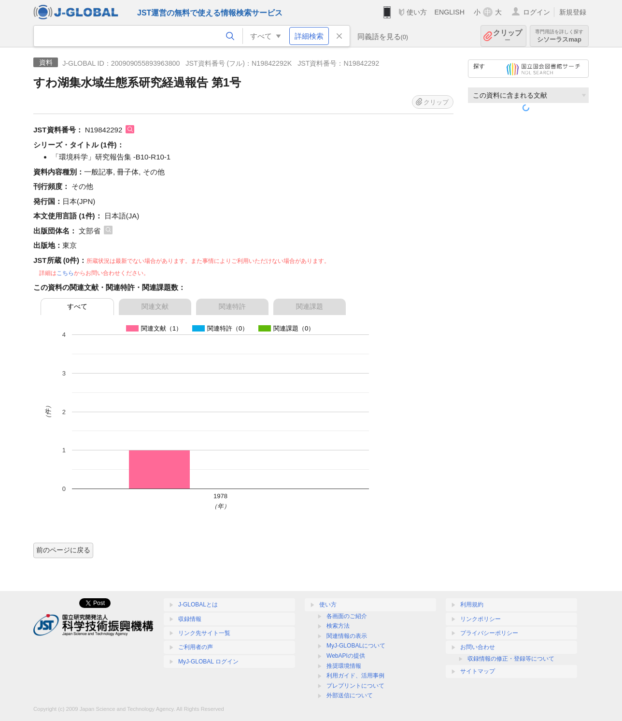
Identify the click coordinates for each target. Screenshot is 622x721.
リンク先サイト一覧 (204, 633)
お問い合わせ (477, 647)
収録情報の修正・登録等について (510, 658)
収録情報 (189, 619)
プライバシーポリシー (489, 633)
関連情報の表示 (346, 636)
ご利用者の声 (195, 647)
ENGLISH (449, 12)
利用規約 (471, 604)
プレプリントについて (355, 685)
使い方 (417, 12)
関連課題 (309, 306)
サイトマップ (477, 671)
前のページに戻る (63, 550)
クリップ (507, 36)
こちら (65, 273)
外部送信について (349, 695)
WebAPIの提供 (345, 655)
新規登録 (572, 12)
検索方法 (338, 625)
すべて (77, 306)
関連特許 (232, 306)
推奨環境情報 (343, 666)
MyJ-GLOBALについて (355, 645)
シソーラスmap (559, 36)
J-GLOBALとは (198, 604)
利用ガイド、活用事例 (355, 675)
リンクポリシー (480, 619)
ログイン (536, 12)
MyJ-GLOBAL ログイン (208, 661)
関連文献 (155, 306)
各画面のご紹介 (346, 616)
